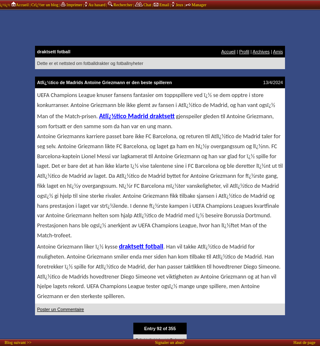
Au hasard (95, 4)
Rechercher (120, 4)
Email (161, 4)
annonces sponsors (160, 27)
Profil (244, 51)
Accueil (19, 4)
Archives (261, 51)
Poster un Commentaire (60, 309)
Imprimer (71, 4)
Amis (278, 51)
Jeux (178, 4)
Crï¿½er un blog (44, 4)
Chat (143, 4)
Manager (196, 4)
